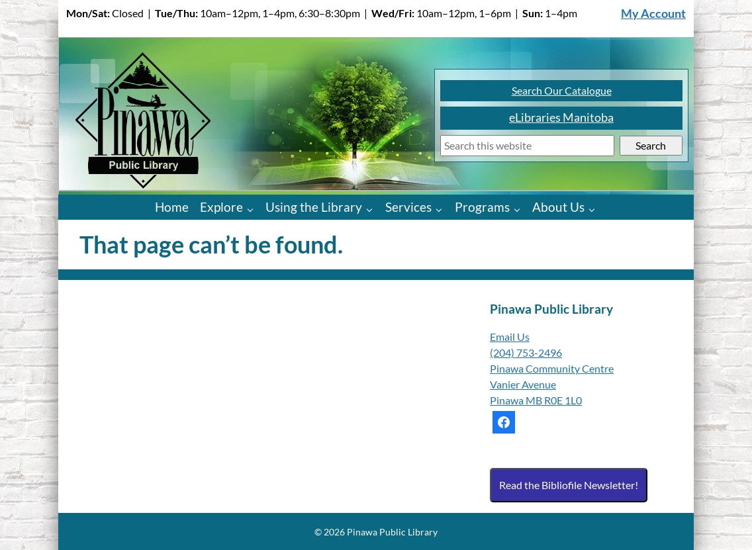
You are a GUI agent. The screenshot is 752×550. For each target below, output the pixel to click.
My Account (653, 14)
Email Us (510, 336)
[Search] (527, 146)
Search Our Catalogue (562, 90)
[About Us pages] (595, 209)
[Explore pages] (253, 209)
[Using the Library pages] (372, 209)
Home (172, 206)
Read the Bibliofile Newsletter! (568, 485)
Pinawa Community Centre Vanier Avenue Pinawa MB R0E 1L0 (552, 384)
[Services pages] (442, 209)
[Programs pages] (520, 209)
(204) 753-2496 (526, 352)
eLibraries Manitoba (561, 117)
